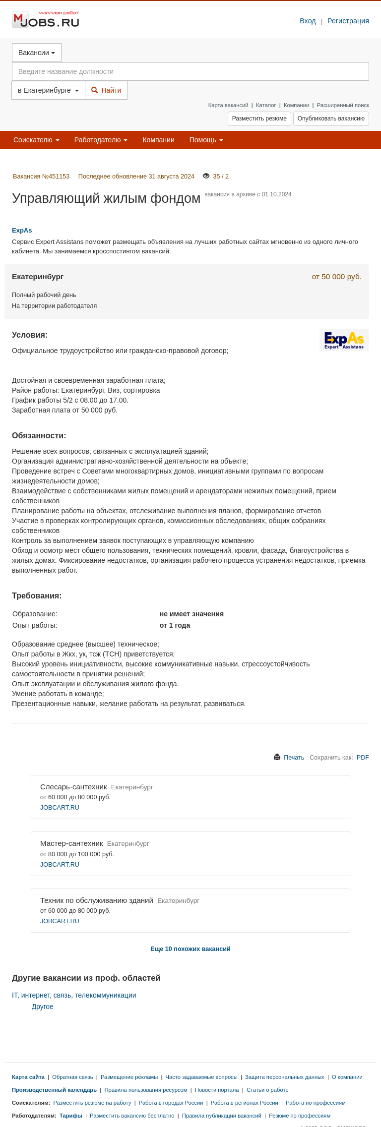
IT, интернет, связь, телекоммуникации (74, 995)
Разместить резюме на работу (92, 1103)
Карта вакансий (228, 105)
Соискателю (36, 140)
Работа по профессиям (316, 1103)
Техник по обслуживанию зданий (96, 900)
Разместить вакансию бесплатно (132, 1116)
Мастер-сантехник (71, 843)
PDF (363, 757)
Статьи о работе (268, 1090)
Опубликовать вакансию (331, 118)
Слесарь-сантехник (73, 786)
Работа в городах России (171, 1103)
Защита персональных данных (284, 1077)
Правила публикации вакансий (221, 1116)
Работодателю (101, 140)
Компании (296, 105)
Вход (308, 21)
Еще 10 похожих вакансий (190, 949)
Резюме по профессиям (299, 1116)
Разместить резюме (259, 118)
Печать (294, 757)
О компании (347, 1077)
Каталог (266, 105)
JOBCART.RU (59, 807)
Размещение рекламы (129, 1077)
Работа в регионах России (244, 1103)
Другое (43, 1006)
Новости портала (217, 1090)
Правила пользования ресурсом (145, 1090)
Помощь (206, 140)
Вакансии (36, 53)
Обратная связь (72, 1077)
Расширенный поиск (343, 105)
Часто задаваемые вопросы (202, 1077)
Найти (106, 90)
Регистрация (348, 21)
